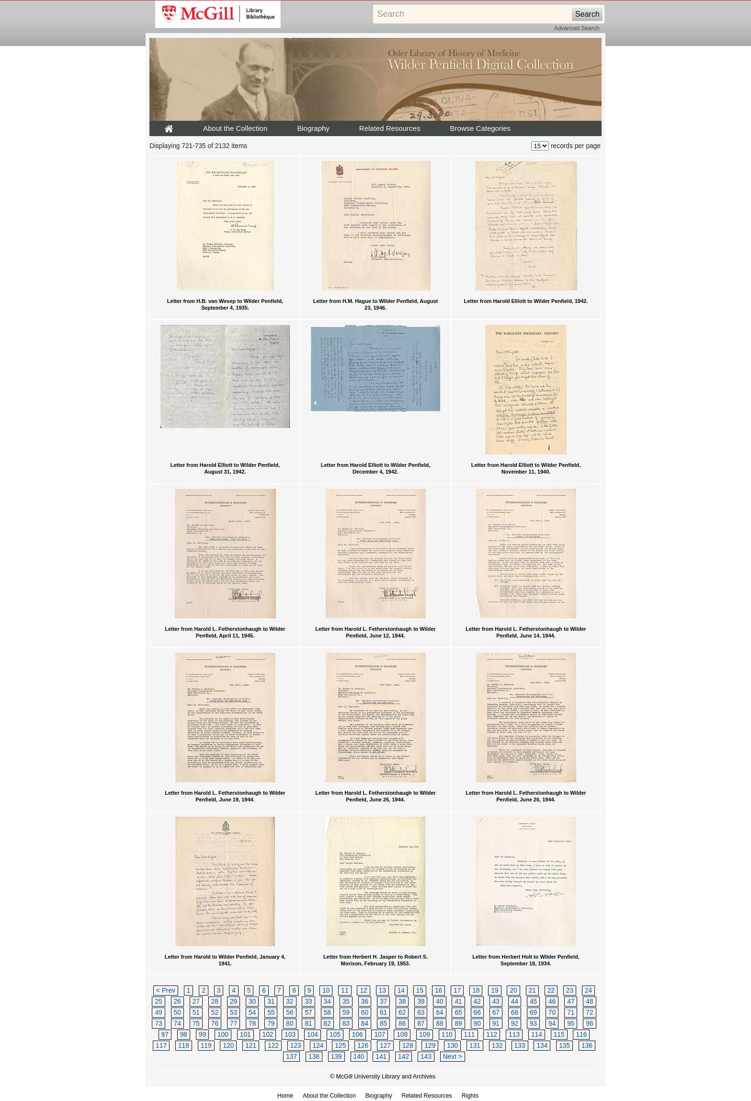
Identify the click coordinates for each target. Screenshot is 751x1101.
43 (496, 1001)
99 (202, 1034)
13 (382, 990)
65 (458, 1012)
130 (452, 1045)
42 (477, 1001)
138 (313, 1056)
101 (245, 1034)
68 (514, 1012)
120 (228, 1045)
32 (289, 1001)
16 (438, 990)
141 (381, 1056)
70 (552, 1012)
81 (308, 1023)
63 (420, 1012)
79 (270, 1023)
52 (214, 1012)
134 (541, 1045)
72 (589, 1012)
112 (491, 1034)
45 (533, 1001)
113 (514, 1034)
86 (402, 1023)
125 (340, 1045)
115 (559, 1034)
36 (364, 1001)
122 (273, 1045)
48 (589, 1001)
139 (336, 1056)
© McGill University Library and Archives (382, 1076)
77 (233, 1023)
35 (346, 1001)
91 (496, 1023)
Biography (313, 128)
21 (532, 990)
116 (581, 1034)
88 (439, 1023)
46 (552, 1001)
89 (458, 1023)
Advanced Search (577, 28)
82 (327, 1023)
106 (357, 1034)
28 (214, 1001)
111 (469, 1034)
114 (536, 1034)
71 (570, 1012)
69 (533, 1012)
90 (477, 1023)
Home (285, 1095)
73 (158, 1023)
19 (494, 990)
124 (318, 1045)
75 (196, 1023)
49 (158, 1012)
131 (474, 1045)
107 (379, 1034)
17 (457, 990)
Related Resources (390, 128)
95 (570, 1023)
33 (308, 1001)
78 (252, 1023)
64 (439, 1012)
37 (383, 1001)
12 (363, 990)
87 (420, 1023)
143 (426, 1056)
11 (344, 990)
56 (289, 1012)
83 (346, 1023)
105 (335, 1034)
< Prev (165, 990)
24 (588, 990)
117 (161, 1045)
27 (196, 1001)
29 (233, 1001)
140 (358, 1056)
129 (429, 1045)
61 (383, 1012)
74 (177, 1023)
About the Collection (235, 128)
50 (177, 1012)
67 (496, 1012)
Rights (470, 1095)
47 (570, 1001)
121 (250, 1045)
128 (407, 1045)
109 (424, 1034)
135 (564, 1045)
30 (252, 1001)
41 (458, 1001)
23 (569, 990)
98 (183, 1034)
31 (270, 1001)
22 (551, 990)
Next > (452, 1056)
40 (439, 1001)
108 (402, 1034)
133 (519, 1045)
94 (552, 1023)
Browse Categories (480, 128)
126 (362, 1045)
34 (327, 1001)
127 (385, 1045)
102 (267, 1034)
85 (383, 1023)
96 (589, 1023)
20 (513, 990)
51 (196, 1012)
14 (401, 990)
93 (533, 1023)
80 (289, 1023)
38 (402, 1001)
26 (177, 1001)
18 (475, 990)
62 (402, 1012)
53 (233, 1012)
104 (312, 1034)
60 (364, 1012)
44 (514, 1001)
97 (165, 1034)
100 (222, 1034)
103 (290, 1034)
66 (477, 1012)
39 (420, 1001)
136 (586, 1045)
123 (295, 1045)
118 (183, 1045)
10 (326, 990)
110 (447, 1034)
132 (497, 1045)
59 (346, 1012)
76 (214, 1023)
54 (252, 1012)
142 (403, 1056)
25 (158, 1001)
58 (327, 1012)
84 (364, 1023)
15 (419, 990)
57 (308, 1012)
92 (514, 1023)
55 (270, 1012)
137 (291, 1056)
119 (206, 1045)
